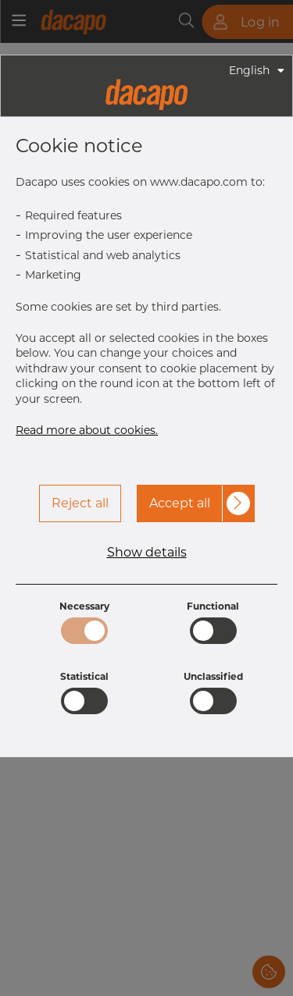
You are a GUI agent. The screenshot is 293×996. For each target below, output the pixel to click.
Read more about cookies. (87, 430)
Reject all (80, 503)
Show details (147, 553)
